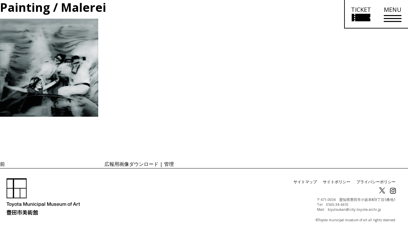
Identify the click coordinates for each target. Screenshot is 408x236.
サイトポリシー (336, 182)
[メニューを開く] (392, 14)
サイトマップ (305, 182)
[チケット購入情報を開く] (360, 14)
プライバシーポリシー (376, 182)
